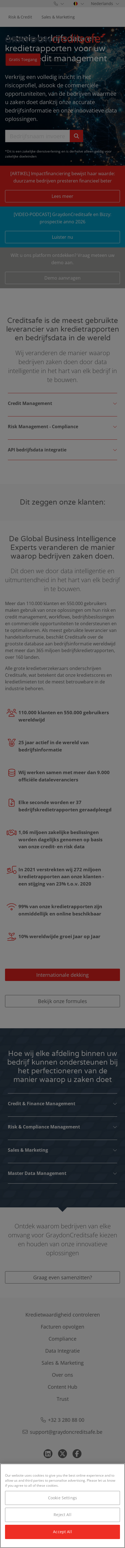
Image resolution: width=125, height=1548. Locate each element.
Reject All (62, 1514)
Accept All (62, 1531)
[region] (62, 1505)
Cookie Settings (62, 1497)
